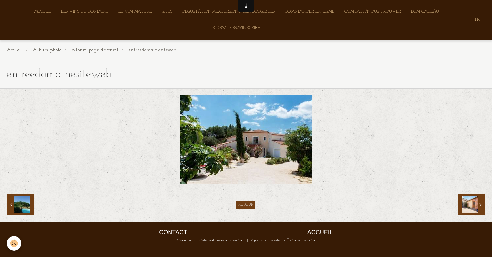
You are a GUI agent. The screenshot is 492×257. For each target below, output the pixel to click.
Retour (245, 205)
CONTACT (173, 232)
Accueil (15, 50)
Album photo (47, 50)
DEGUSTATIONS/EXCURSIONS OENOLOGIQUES (228, 11)
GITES (167, 11)
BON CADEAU (425, 11)
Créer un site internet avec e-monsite (209, 240)
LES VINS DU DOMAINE (84, 11)
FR (477, 19)
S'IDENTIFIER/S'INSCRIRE (236, 27)
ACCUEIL (42, 11)
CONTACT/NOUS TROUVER (372, 11)
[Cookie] (14, 243)
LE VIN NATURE (135, 11)
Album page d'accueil (94, 50)
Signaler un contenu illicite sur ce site (282, 240)
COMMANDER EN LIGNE (309, 11)
